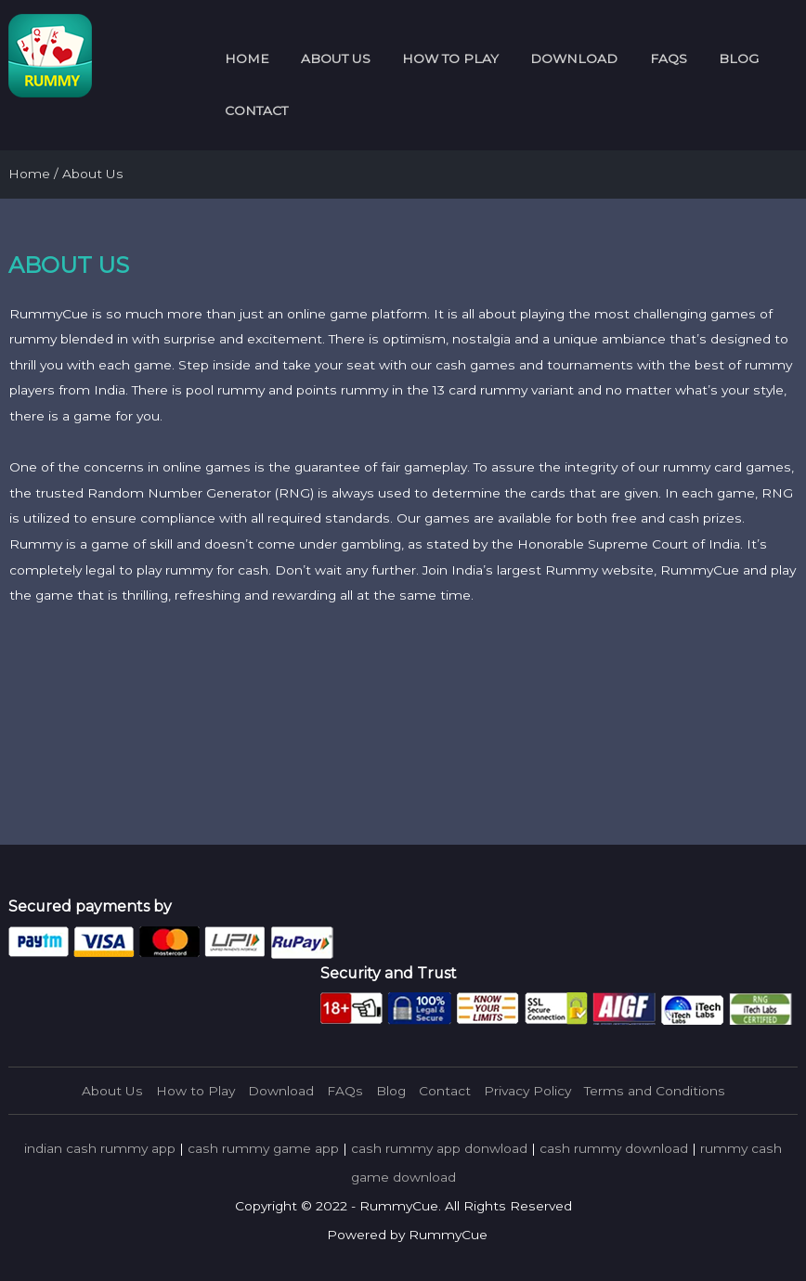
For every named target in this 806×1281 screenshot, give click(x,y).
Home (247, 58)
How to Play (450, 58)
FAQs (668, 58)
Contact (256, 110)
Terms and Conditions (654, 1090)
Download (574, 58)
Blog (739, 58)
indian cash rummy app (100, 1148)
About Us (335, 58)
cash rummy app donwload (439, 1148)
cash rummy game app (263, 1148)
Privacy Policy (527, 1090)
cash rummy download (614, 1148)
